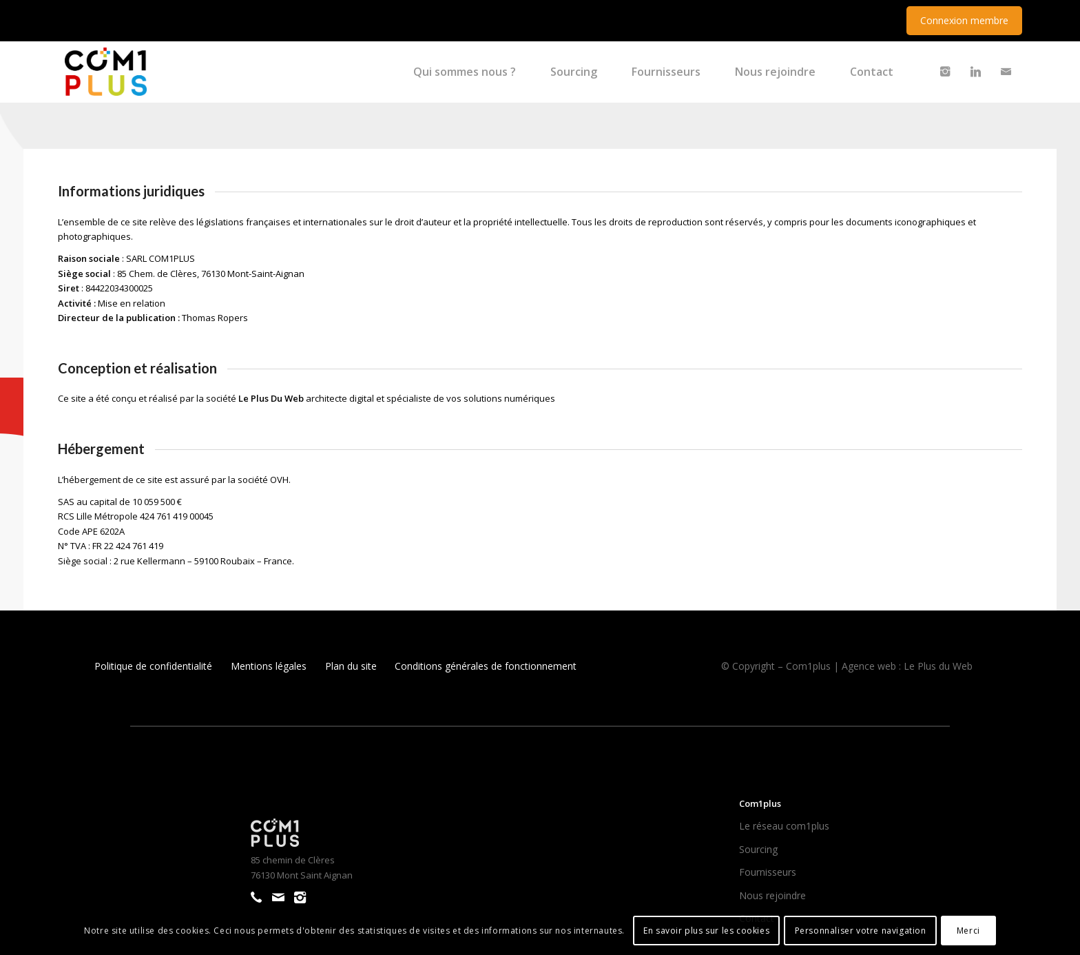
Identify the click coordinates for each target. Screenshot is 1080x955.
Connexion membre (964, 20)
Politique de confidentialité (153, 665)
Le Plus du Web (938, 665)
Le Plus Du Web (271, 398)
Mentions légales (269, 665)
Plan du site (351, 665)
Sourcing (758, 849)
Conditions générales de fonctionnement (486, 665)
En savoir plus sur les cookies (706, 930)
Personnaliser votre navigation (860, 930)
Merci (968, 930)
